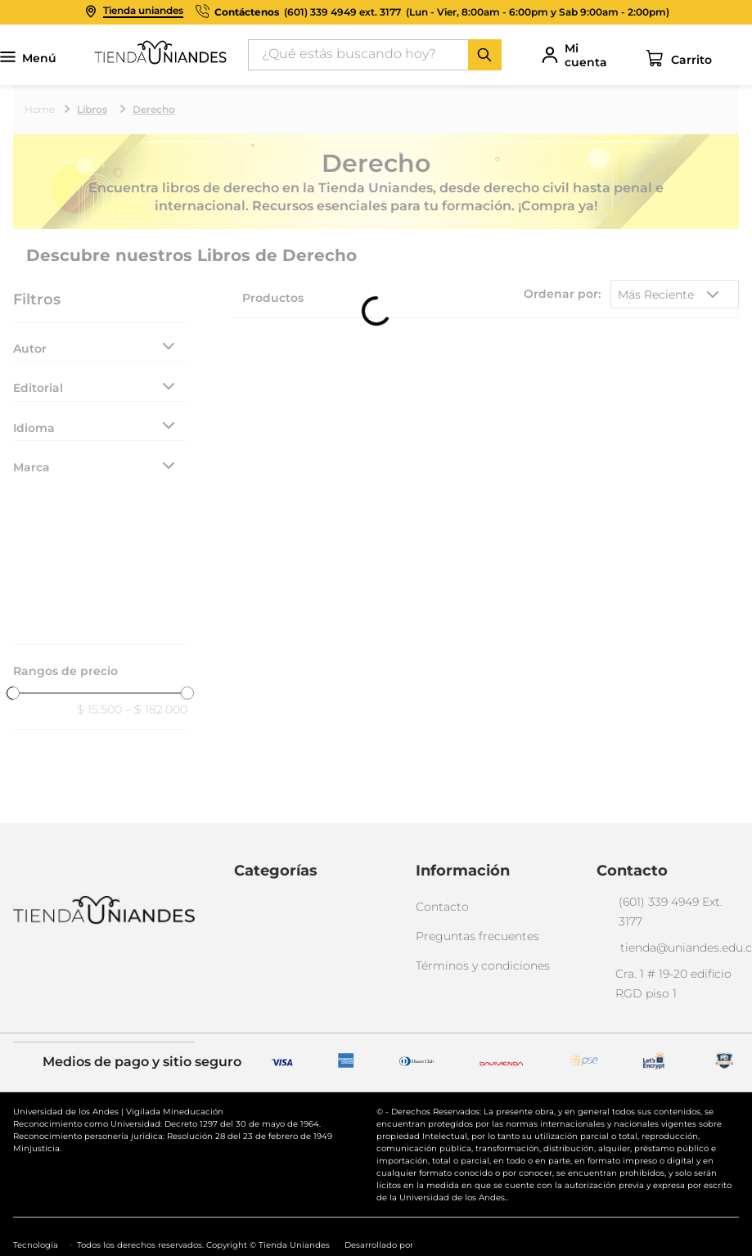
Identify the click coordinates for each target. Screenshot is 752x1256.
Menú (28, 58)
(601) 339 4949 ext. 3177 (342, 12)
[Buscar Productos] (484, 55)
